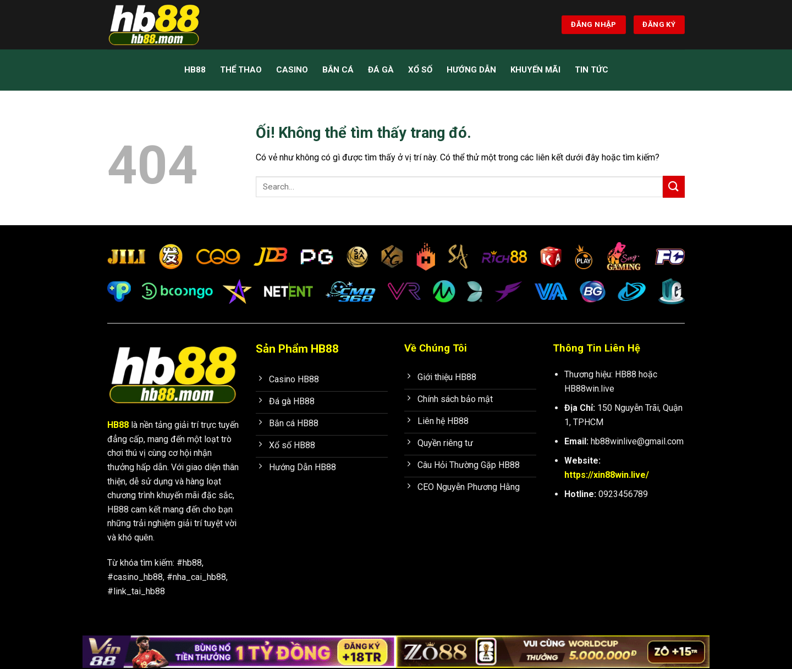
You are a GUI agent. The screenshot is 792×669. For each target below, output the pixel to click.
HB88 (195, 70)
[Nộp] (674, 186)
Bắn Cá (338, 70)
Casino (292, 70)
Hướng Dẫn (471, 70)
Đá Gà (381, 70)
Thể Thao (241, 70)
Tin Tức (591, 70)
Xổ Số (420, 70)
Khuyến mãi (535, 70)
